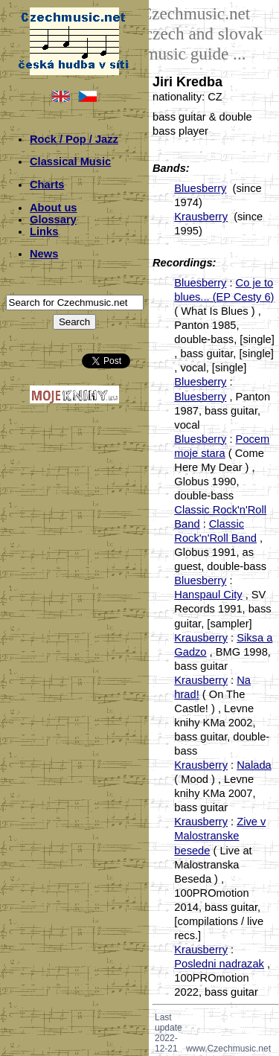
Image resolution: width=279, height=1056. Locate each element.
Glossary (53, 219)
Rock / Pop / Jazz (74, 139)
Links (44, 231)
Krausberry (201, 217)
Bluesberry (200, 188)
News (44, 254)
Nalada (254, 765)
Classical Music (70, 161)
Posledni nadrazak (219, 964)
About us (53, 208)
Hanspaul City (208, 595)
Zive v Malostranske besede (220, 836)
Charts (47, 185)
